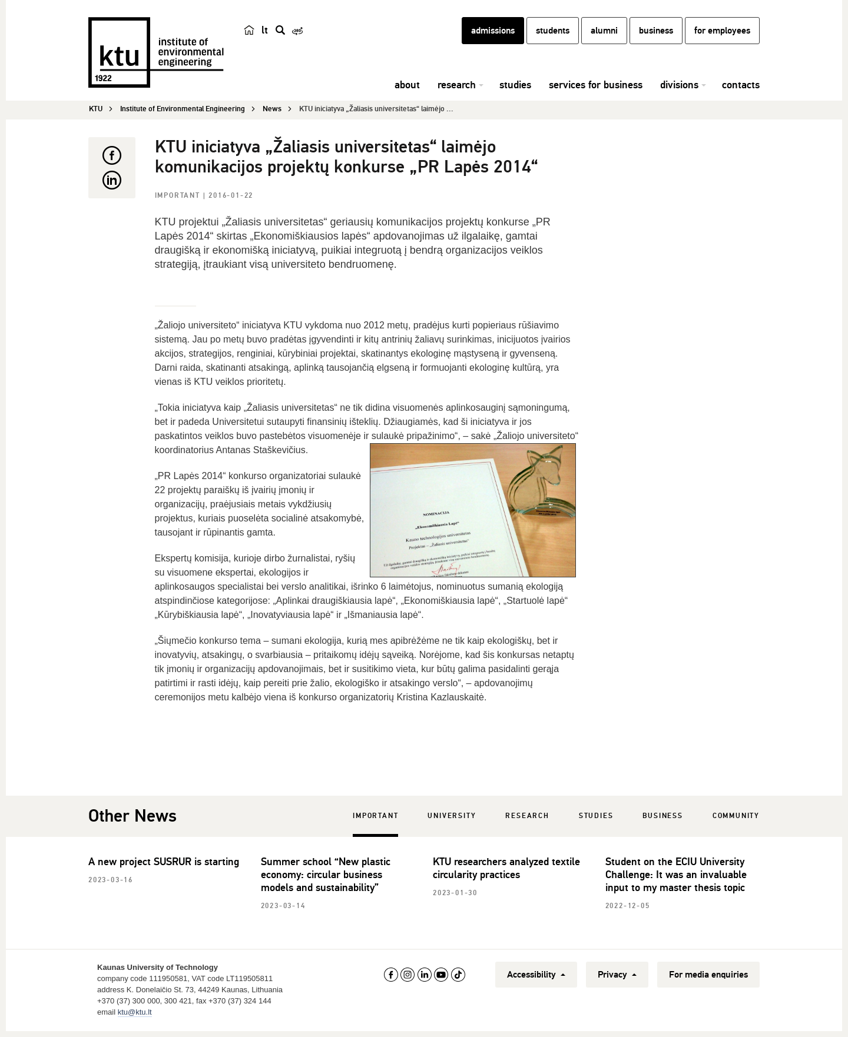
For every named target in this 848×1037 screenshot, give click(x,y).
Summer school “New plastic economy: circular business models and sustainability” (325, 876)
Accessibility (536, 976)
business (656, 37)
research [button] (457, 91)
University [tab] (452, 817)
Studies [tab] (596, 817)
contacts (741, 91)
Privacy (617, 976)
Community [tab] (736, 817)
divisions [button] (679, 91)
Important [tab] (375, 817)
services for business (595, 91)
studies (515, 91)
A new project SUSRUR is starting (163, 863)
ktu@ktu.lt (135, 1013)
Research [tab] (527, 817)
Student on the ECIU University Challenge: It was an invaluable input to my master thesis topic (676, 876)
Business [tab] (662, 817)
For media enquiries (708, 976)
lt (264, 36)
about (407, 91)
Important (179, 197)
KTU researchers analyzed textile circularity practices (506, 870)
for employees (722, 37)
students (552, 37)
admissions (493, 37)
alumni (604, 37)
